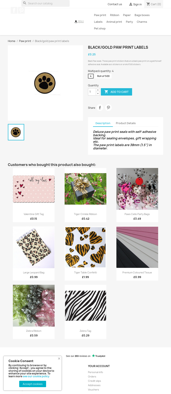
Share (100, 107)
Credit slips (94, 380)
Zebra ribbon (33, 330)
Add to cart (116, 92)
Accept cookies (33, 384)
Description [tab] (103, 123)
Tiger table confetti (85, 272)
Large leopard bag (33, 272)
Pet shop (100, 28)
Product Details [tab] (126, 123)
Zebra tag (85, 330)
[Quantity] (92, 92)
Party (129, 22)
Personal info (95, 372)
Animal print (114, 22)
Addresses (94, 385)
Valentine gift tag (34, 214)
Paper (127, 15)
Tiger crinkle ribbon (85, 214)
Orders (92, 376)
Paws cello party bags (137, 214)
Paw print (100, 15)
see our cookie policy (36, 376)
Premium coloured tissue (137, 272)
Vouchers (93, 389)
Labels (98, 22)
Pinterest (21, 10)
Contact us (115, 4)
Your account (99, 366)
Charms (142, 22)
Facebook (14, 10)
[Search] (45, 3)
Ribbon (114, 15)
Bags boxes (142, 15)
